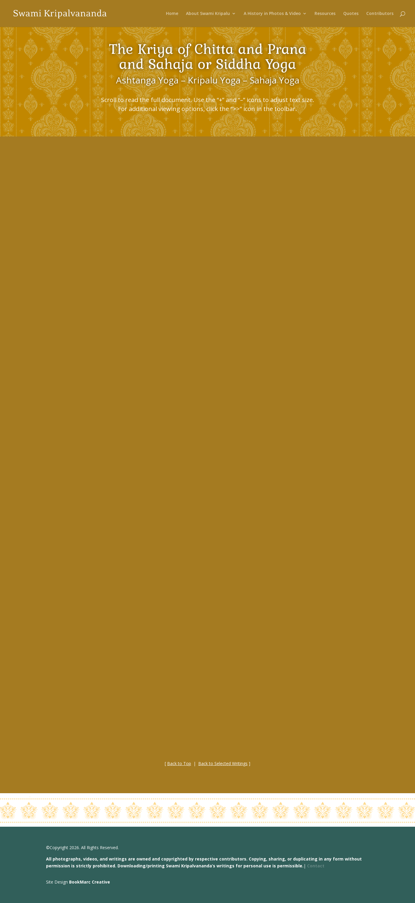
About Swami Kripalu (208, 13)
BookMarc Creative (89, 882)
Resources (325, 13)
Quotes (350, 13)
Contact (315, 866)
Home (172, 13)
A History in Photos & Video (272, 13)
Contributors (379, 13)
